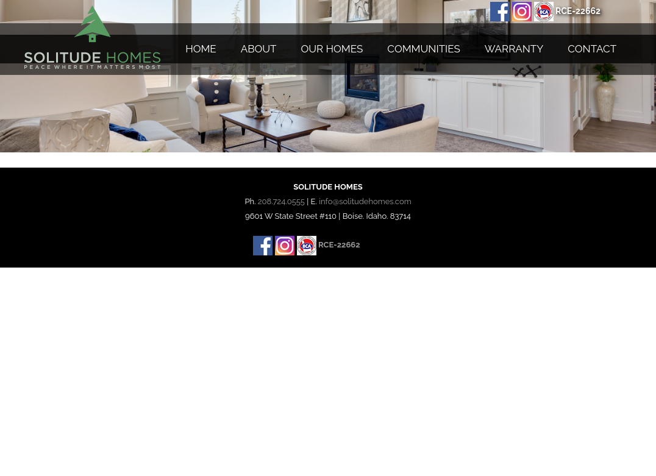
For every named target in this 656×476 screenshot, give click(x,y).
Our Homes (332, 49)
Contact (592, 49)
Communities (423, 49)
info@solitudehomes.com (365, 201)
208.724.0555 (281, 201)
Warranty (514, 49)
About (259, 49)
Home (200, 49)
